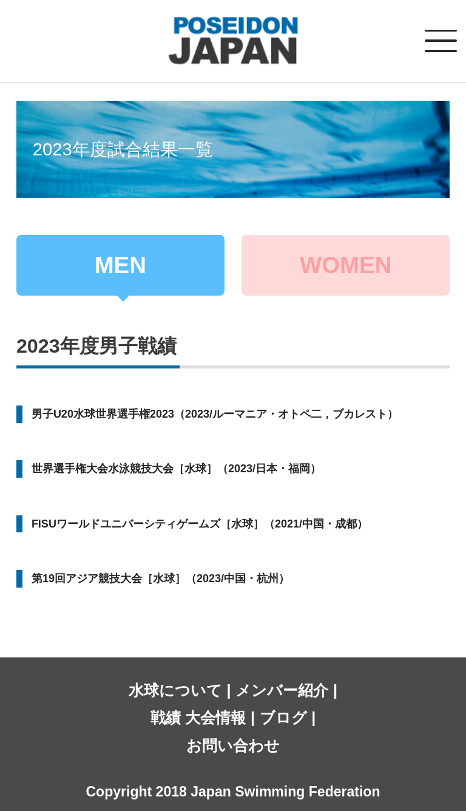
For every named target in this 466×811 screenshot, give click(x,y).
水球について (175, 690)
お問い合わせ (233, 745)
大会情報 (215, 717)
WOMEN (345, 265)
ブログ (283, 717)
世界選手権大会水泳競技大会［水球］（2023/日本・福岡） (176, 469)
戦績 (165, 717)
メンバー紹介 (281, 690)
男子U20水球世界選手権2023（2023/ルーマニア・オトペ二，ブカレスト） (215, 414)
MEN (120, 265)
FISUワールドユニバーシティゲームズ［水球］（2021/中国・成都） (200, 524)
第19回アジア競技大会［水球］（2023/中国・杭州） (160, 578)
